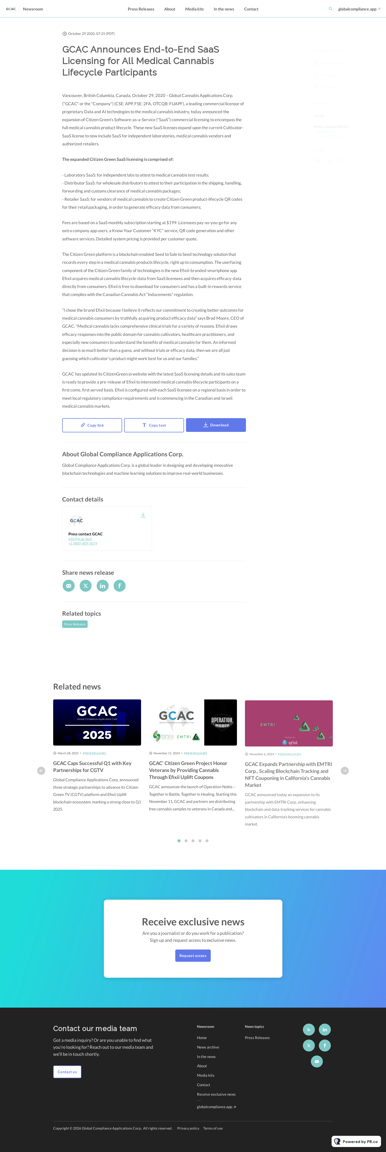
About (169, 8)
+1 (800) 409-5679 (82, 543)
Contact (251, 8)
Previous (41, 774)
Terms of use (213, 1128)
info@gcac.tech (80, 539)
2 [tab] (186, 843)
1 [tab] (179, 843)
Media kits (194, 8)
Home (202, 1037)
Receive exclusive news (216, 1094)
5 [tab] (206, 843)
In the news (224, 8)
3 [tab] (193, 843)
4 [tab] (199, 843)
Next (345, 774)
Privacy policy (188, 1128)
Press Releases (141, 8)
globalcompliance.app (357, 8)
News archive (208, 1047)
